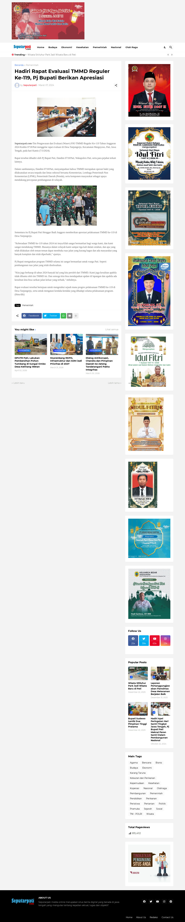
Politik (162, 803)
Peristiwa (135, 803)
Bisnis (159, 762)
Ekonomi (66, 47)
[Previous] (168, 54)
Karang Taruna (137, 773)
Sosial (159, 808)
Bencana (146, 762)
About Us (141, 917)
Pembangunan (138, 793)
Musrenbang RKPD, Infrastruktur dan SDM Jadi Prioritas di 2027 (66, 360)
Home (40, 47)
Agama (134, 762)
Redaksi (154, 917)
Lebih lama (114, 383)
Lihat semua (111, 329)
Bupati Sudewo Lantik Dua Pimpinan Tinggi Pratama (137, 722)
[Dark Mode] (165, 47)
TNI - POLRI (136, 814)
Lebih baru (19, 383)
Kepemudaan (137, 783)
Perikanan (151, 798)
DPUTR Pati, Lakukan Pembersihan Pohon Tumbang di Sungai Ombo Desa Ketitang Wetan (30, 362)
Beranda (19, 65)
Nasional (116, 47)
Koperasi (134, 788)
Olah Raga (131, 47)
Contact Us (167, 917)
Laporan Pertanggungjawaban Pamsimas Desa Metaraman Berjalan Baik (160, 688)
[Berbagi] (116, 85)
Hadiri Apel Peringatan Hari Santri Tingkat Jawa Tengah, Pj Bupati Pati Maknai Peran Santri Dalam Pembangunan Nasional (160, 729)
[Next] (171, 54)
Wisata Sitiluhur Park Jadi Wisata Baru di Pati (52, 54)
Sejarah (148, 808)
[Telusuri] (170, 47)
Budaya (52, 47)
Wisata (150, 814)
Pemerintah (100, 47)
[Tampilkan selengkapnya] (76, 315)
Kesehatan (82, 47)
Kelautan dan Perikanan (142, 778)
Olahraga (162, 788)
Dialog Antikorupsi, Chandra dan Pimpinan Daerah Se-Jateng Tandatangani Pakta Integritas (99, 363)
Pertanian (149, 803)
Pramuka (135, 808)
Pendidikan (136, 798)
